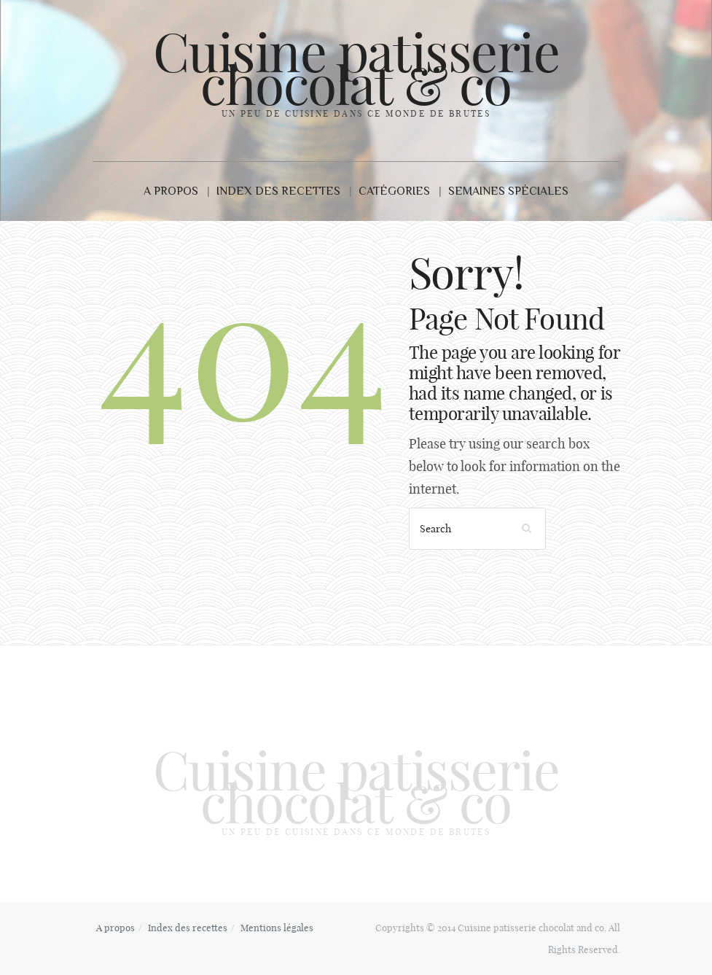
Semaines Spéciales (508, 191)
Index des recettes (278, 191)
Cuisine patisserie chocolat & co (356, 69)
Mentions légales (276, 927)
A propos (171, 191)
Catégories (394, 191)
